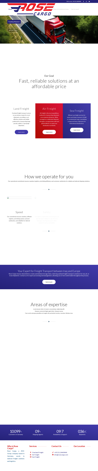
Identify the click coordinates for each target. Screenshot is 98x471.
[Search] (24, 21)
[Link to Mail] (89, 1)
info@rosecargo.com (61, 455)
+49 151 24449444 (60, 452)
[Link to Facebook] (83, 1)
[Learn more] (20, 132)
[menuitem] (10, 9)
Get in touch (13, 30)
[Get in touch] (49, 282)
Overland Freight (37, 452)
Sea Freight (36, 457)
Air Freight (35, 455)
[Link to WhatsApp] (86, 1)
